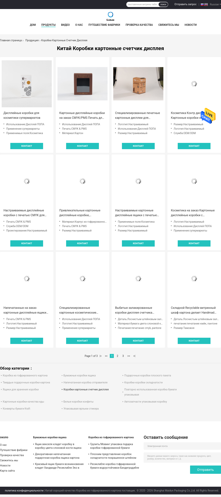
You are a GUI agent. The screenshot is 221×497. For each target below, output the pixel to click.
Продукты (48, 24)
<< (106, 355)
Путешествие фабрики (104, 24)
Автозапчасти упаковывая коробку (145, 401)
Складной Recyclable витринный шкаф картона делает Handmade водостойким (193, 310)
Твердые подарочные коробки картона (26, 382)
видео (65, 24)
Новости (191, 24)
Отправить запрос (185, 4)
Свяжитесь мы (168, 24)
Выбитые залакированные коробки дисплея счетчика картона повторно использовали (138, 310)
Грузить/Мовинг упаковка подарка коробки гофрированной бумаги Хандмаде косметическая (111, 446)
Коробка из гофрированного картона (25, 375)
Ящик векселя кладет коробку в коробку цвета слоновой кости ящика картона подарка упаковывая (58, 446)
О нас (79, 24)
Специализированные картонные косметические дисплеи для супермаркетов (79, 310)
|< (101, 355)
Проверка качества (139, 24)
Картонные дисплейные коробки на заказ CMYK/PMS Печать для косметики (82, 115)
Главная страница (11, 40)
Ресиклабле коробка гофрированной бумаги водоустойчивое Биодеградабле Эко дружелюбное (114, 466)
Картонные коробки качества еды (23, 401)
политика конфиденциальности (24, 490)
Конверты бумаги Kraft (16, 408)
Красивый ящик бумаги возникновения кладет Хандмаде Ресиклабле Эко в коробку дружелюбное (59, 466)
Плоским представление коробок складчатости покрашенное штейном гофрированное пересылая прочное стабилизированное (113, 456)
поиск (163, 4)
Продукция (32, 40)
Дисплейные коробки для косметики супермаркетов (21, 115)
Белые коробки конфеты (79, 401)
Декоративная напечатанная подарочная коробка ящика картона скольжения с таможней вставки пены (59, 456)
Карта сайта (7, 470)
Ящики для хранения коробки (21, 389)
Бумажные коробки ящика (80, 375)
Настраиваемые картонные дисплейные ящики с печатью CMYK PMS (136, 213)
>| (134, 355)
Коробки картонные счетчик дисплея (86, 389)
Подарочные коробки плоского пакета (147, 375)
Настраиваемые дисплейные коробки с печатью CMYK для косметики (24, 213)
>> (128, 355)
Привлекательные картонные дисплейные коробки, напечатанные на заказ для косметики (79, 213)
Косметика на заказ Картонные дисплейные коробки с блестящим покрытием (193, 213)
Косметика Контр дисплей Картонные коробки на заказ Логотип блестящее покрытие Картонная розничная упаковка (193, 115)
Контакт (26, 146)
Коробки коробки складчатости (143, 382)
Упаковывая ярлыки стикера (81, 408)
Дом (33, 24)
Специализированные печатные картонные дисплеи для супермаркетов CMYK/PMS (137, 115)
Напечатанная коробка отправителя (86, 382)
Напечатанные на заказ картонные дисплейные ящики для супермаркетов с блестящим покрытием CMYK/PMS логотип (26, 310)
